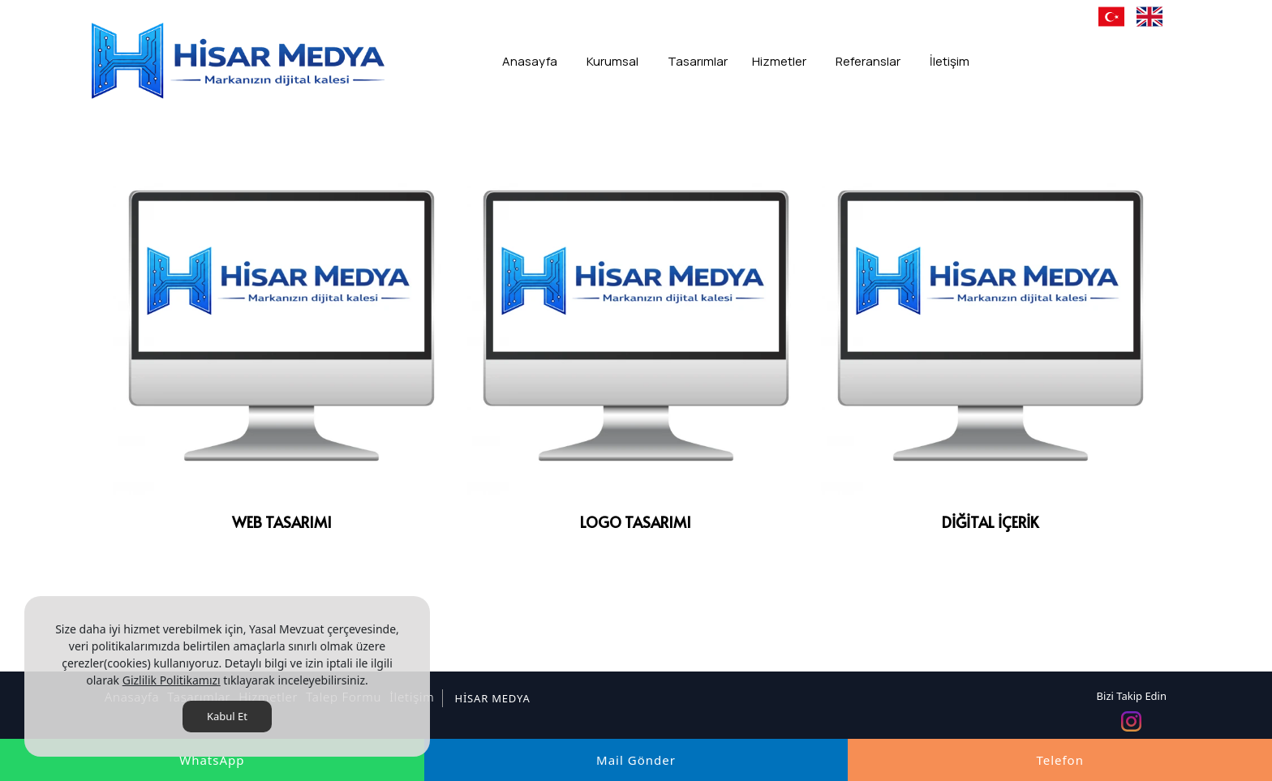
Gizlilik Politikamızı (171, 680)
